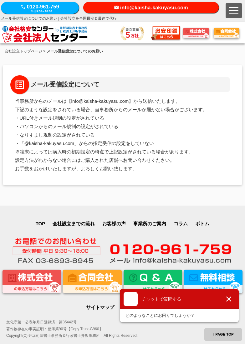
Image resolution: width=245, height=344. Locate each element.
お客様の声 (114, 223)
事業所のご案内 (149, 223)
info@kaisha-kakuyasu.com (154, 7)
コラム (181, 223)
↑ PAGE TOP (223, 334)
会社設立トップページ (23, 51)
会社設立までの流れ (74, 223)
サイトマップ (100, 307)
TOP (40, 223)
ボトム (202, 223)
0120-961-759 (40, 8)
